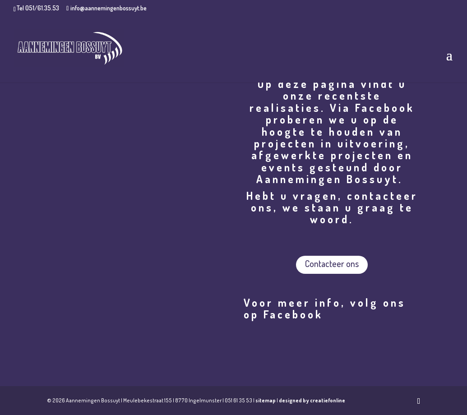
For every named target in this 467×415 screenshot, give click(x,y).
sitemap (265, 400)
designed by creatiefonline (312, 400)
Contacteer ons (332, 263)
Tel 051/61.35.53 (38, 8)
